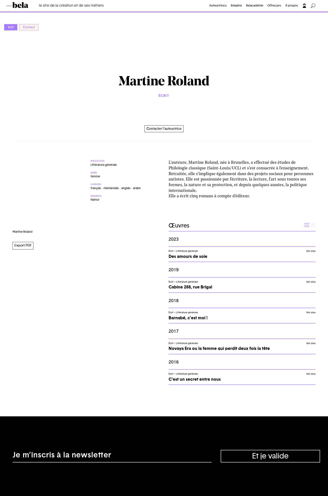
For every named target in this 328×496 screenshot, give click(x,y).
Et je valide (270, 456)
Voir (11, 27)
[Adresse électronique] (112, 456)
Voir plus (310, 251)
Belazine (236, 5)
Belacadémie (254, 5)
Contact (29, 27)
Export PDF (23, 245)
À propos (291, 5)
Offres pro (274, 5)
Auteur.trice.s (218, 5)
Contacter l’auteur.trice (164, 128)
